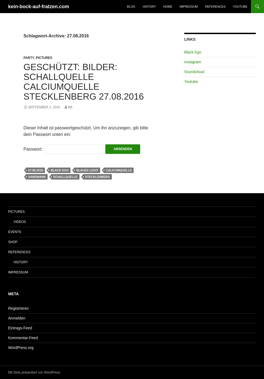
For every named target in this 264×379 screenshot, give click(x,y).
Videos (20, 222)
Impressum (189, 6)
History (149, 6)
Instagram (192, 62)
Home (167, 6)
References (215, 6)
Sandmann (36, 176)
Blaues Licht (87, 170)
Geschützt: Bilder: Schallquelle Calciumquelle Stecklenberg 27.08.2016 (83, 82)
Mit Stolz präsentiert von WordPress (34, 372)
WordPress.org (20, 347)
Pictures (44, 58)
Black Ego (60, 170)
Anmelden (16, 318)
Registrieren (18, 308)
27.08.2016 (35, 170)
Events (14, 232)
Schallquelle (65, 176)
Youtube (240, 6)
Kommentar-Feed (23, 338)
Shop (12, 242)
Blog (131, 6)
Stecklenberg (97, 176)
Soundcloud (194, 72)
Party (28, 58)
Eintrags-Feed (20, 328)
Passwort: (63, 149)
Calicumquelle (119, 170)
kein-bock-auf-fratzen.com (38, 6)
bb (70, 107)
